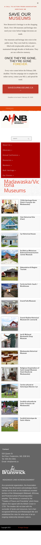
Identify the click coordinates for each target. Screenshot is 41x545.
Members (7, 165)
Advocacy (7, 150)
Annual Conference (11, 155)
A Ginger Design (23, 527)
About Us (7, 145)
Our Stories (8, 175)
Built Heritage (9, 170)
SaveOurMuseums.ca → (20, 88)
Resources (8, 160)
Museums (15, 190)
